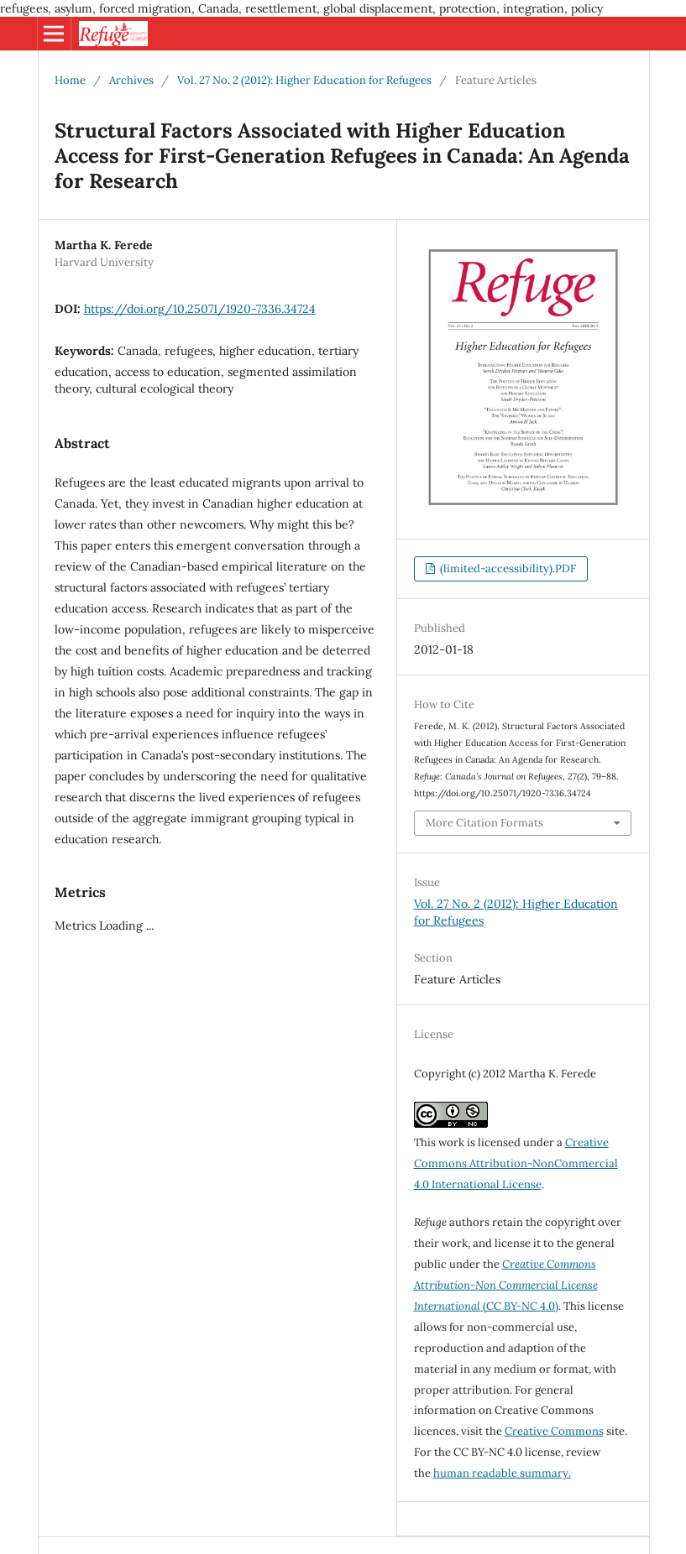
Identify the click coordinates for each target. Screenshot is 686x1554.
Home (70, 80)
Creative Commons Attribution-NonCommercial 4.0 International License (516, 1163)
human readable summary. (502, 1473)
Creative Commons (554, 1431)
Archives (131, 80)
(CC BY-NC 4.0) (506, 1285)
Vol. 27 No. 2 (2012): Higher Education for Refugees (304, 80)
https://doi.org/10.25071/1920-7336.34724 (200, 308)
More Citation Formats (484, 823)
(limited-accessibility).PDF (506, 568)
